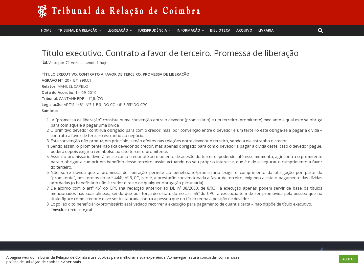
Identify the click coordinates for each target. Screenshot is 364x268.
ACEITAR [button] (348, 259)
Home (46, 30)
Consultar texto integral (71, 209)
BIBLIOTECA (220, 30)
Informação (188, 30)
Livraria (266, 30)
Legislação (117, 30)
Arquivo (244, 30)
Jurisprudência (152, 30)
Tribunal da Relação (78, 30)
